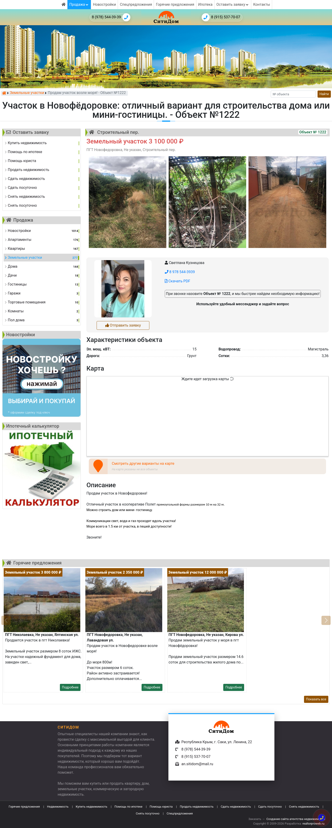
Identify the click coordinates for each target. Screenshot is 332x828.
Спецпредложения (136, 4)
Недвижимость (58, 806)
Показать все (316, 699)
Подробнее (70, 687)
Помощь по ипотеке (128, 806)
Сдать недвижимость (236, 806)
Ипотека (205, 4)
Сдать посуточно (270, 806)
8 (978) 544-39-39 (111, 17)
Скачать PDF (177, 281)
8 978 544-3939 (180, 272)
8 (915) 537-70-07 (221, 17)
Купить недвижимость (91, 806)
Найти (324, 94)
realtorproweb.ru (313, 823)
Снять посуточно (147, 813)
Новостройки (104, 4)
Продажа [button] (79, 4)
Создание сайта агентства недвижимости (295, 819)
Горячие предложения (175, 4)
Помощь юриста (161, 806)
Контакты (261, 4)
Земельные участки (27, 93)
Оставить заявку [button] (232, 4)
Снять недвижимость (304, 806)
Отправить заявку (123, 325)
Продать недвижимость (197, 806)
